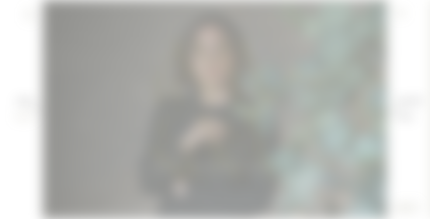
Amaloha (25, 101)
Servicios (405, 117)
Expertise (25, 117)
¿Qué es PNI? (409, 101)
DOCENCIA (229, 177)
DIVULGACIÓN (166, 177)
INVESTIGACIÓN (261, 177)
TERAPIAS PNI (199, 177)
